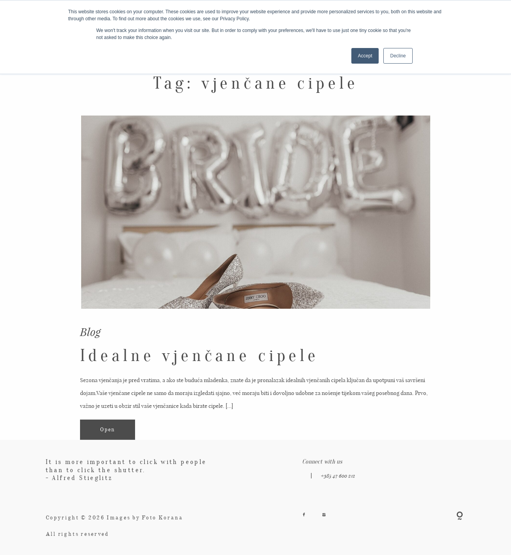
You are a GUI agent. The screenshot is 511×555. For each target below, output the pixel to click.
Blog (90, 331)
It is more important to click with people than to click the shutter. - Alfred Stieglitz (126, 474)
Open (107, 429)
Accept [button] (365, 56)
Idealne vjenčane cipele (199, 355)
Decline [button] (398, 56)
